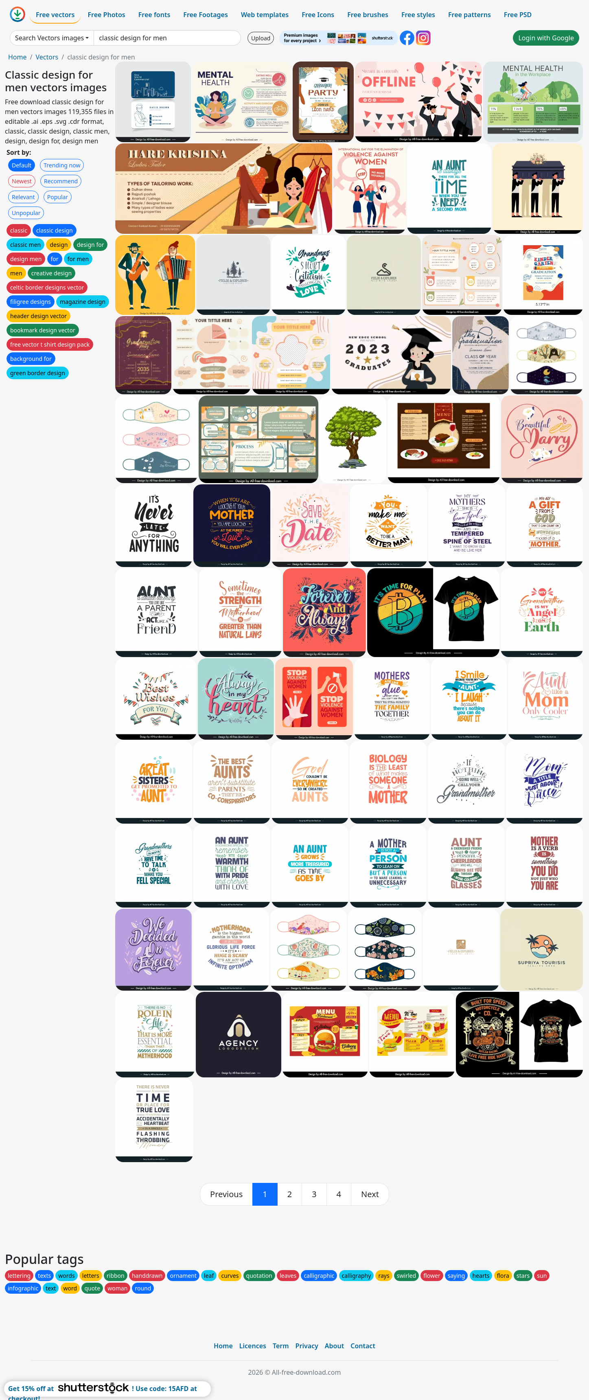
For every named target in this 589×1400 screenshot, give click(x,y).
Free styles (418, 14)
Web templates (265, 14)
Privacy (307, 1345)
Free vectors (55, 14)
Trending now (62, 165)
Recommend (61, 181)
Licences (252, 1345)
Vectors (46, 57)
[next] (370, 1194)
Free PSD (518, 14)
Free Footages (205, 14)
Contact (362, 1345)
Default (21, 165)
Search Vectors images (49, 37)
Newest (22, 181)
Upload (260, 38)
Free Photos (106, 14)
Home (17, 57)
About (334, 1345)
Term (281, 1345)
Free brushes (367, 14)
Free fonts (154, 14)
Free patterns (469, 14)
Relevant (23, 197)
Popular (57, 197)
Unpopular (26, 213)
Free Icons (318, 14)
